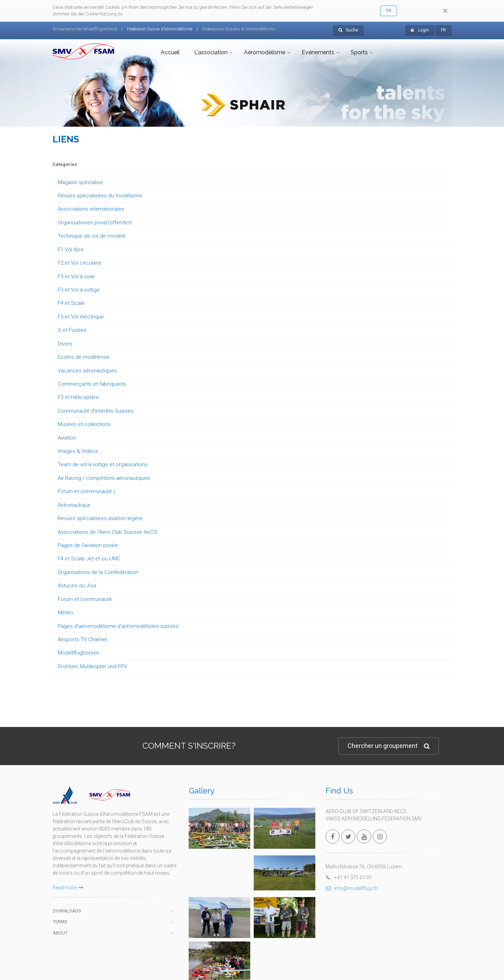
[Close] (445, 11)
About (60, 933)
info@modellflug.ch (352, 888)
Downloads (67, 910)
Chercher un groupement (389, 746)
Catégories (64, 164)
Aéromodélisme (264, 52)
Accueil (170, 52)
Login (423, 30)
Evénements (318, 52)
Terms (60, 921)
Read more (67, 887)
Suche (348, 30)
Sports (359, 52)
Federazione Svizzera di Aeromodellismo (238, 29)
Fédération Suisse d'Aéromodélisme (159, 29)
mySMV (384, 30)
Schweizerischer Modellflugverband (84, 29)
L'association (210, 52)
